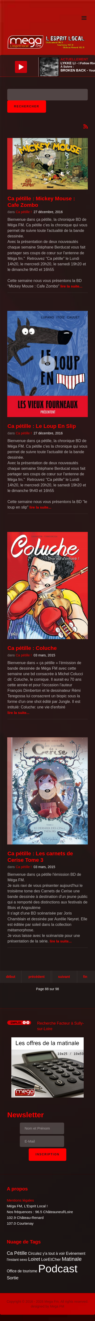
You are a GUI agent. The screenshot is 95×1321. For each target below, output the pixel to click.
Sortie (13, 1277)
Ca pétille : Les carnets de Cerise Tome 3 (40, 856)
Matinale (71, 1259)
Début (10, 977)
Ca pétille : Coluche (32, 648)
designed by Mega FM (47, 1306)
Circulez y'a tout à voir (46, 1253)
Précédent (36, 977)
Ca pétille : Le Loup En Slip (41, 426)
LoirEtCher (51, 1259)
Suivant (64, 977)
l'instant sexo (17, 1260)
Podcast (58, 1268)
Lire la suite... (71, 286)
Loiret (34, 1259)
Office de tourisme (22, 1271)
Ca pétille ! (24, 212)
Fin (85, 977)
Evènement (75, 1253)
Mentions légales (20, 1200)
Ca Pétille (17, 1253)
